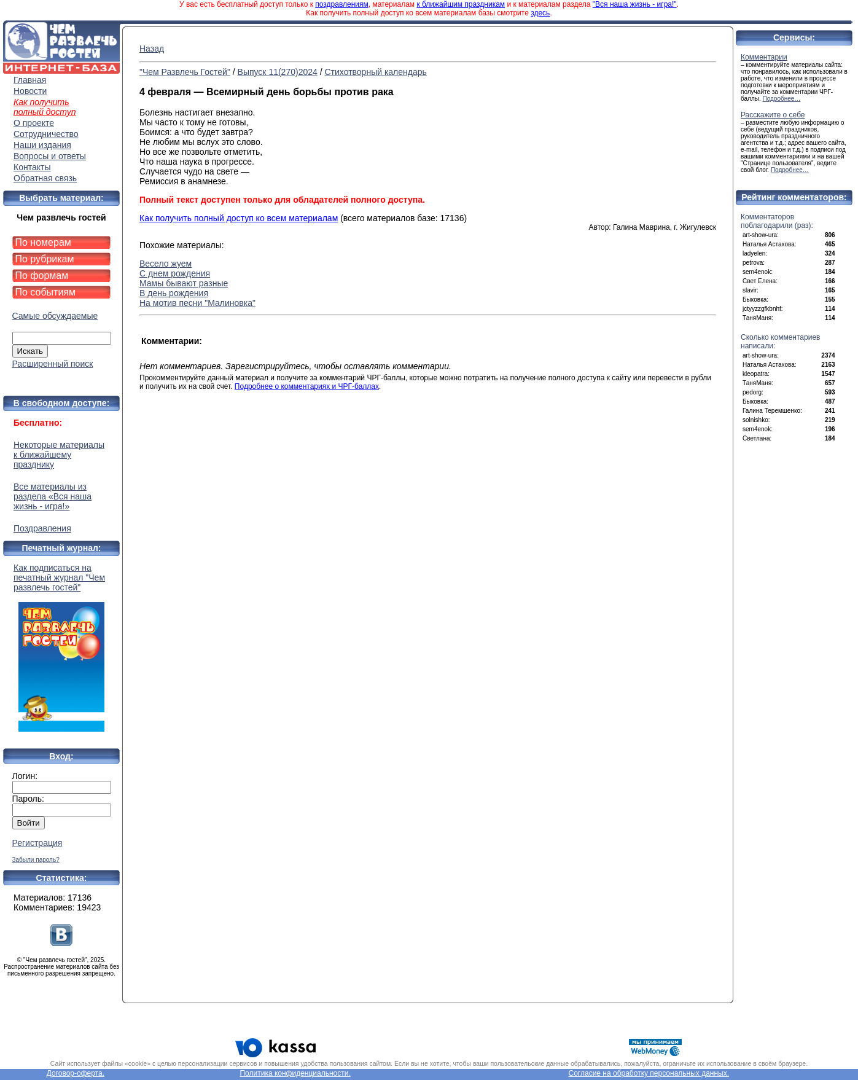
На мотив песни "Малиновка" (197, 303)
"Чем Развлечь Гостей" (184, 72)
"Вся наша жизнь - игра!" (635, 4)
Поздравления (42, 528)
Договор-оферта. (75, 1073)
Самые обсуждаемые (55, 316)
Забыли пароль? (36, 859)
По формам (42, 275)
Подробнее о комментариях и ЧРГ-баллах (307, 386)
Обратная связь (45, 178)
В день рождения (173, 293)
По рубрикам (44, 259)
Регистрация (37, 843)
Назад (151, 48)
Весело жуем (165, 263)
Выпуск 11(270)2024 (278, 72)
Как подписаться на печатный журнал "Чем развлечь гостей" (61, 647)
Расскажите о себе (773, 115)
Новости (30, 91)
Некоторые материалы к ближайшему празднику (59, 454)
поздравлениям (341, 4)
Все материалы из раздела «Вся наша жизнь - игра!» (53, 496)
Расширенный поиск (52, 364)
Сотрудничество (46, 134)
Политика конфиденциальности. (295, 1073)
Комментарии (764, 57)
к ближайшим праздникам (460, 4)
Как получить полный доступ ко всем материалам (238, 218)
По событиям (45, 292)
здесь (540, 13)
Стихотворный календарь (375, 72)
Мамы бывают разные (183, 283)
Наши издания (42, 145)
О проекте (34, 123)
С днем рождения (174, 273)
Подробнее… (782, 98)
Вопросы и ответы (50, 156)
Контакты (32, 167)
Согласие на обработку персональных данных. (649, 1073)
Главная (30, 80)
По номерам (43, 242)
